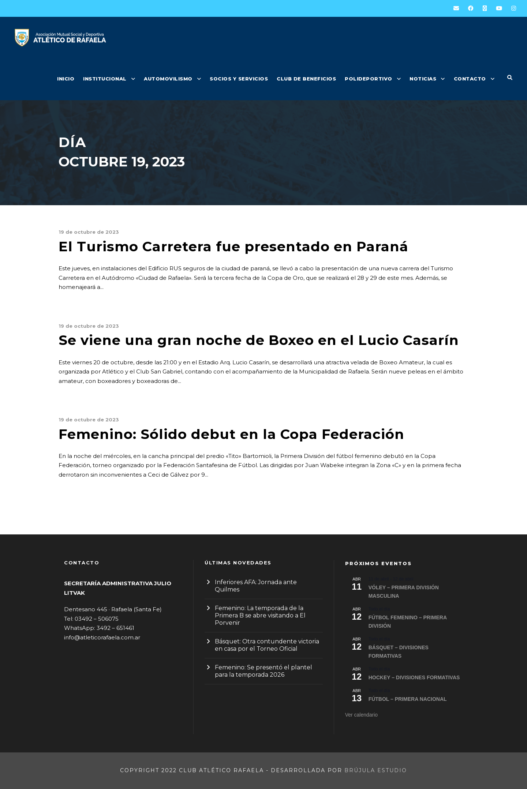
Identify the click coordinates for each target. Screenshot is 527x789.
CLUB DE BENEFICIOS (306, 79)
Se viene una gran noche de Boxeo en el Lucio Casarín (259, 340)
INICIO (65, 79)
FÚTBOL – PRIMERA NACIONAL (408, 699)
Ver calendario (361, 715)
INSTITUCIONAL (105, 79)
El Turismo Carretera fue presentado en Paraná (233, 246)
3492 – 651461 (115, 627)
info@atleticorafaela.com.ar (102, 637)
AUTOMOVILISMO (168, 79)
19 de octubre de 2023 (89, 232)
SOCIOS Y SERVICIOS (239, 79)
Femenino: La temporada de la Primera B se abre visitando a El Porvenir (260, 615)
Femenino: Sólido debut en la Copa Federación (231, 434)
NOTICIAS (423, 79)
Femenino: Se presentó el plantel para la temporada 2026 (263, 671)
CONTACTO (470, 79)
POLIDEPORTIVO (368, 79)
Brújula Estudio (375, 770)
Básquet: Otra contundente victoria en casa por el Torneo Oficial (267, 645)
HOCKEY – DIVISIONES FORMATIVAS (414, 677)
